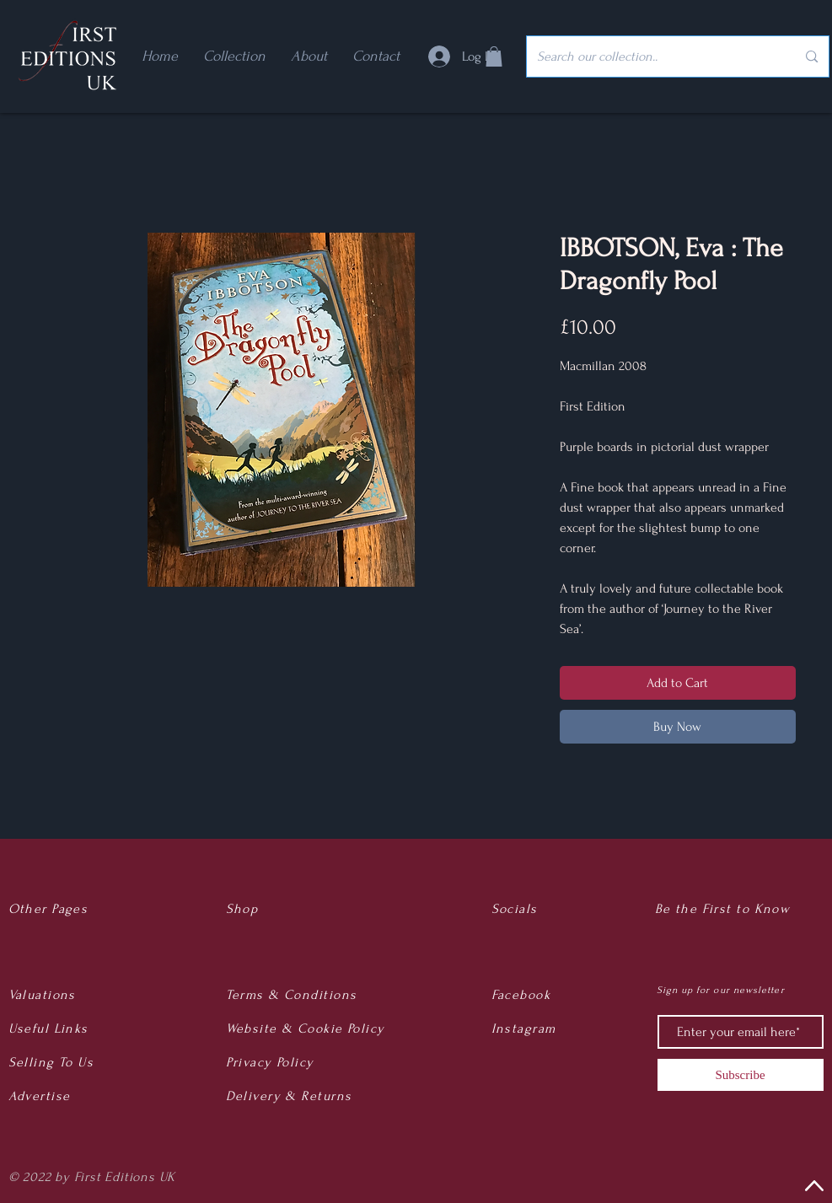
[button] (494, 56)
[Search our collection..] (654, 56)
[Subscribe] (740, 1074)
